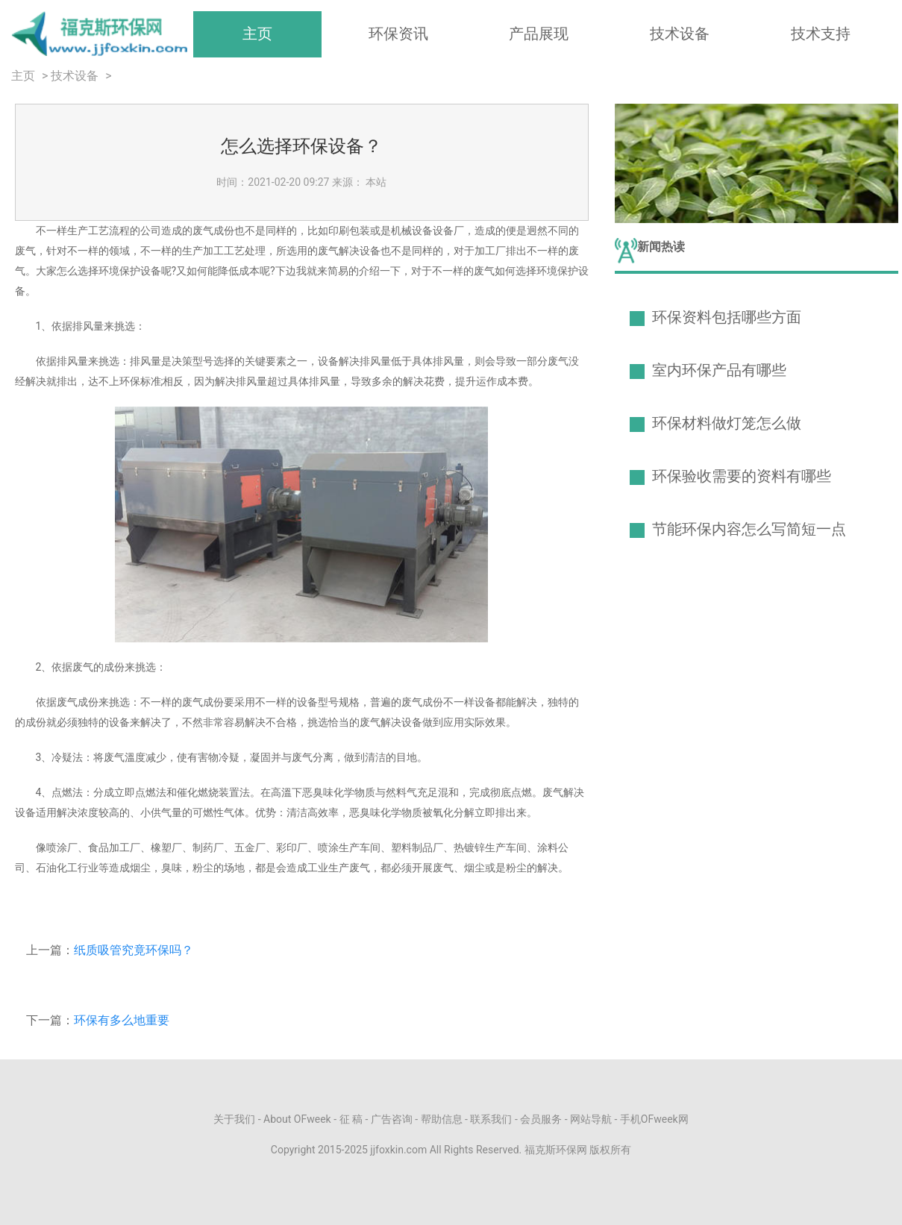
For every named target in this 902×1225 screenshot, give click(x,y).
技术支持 (821, 34)
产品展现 (539, 34)
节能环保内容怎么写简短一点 (749, 529)
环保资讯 (398, 34)
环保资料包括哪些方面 (726, 317)
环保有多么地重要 (121, 1020)
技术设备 (680, 34)
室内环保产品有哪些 (719, 370)
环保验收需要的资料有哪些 (741, 476)
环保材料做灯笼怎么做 (726, 423)
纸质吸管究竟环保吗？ (133, 950)
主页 (257, 34)
